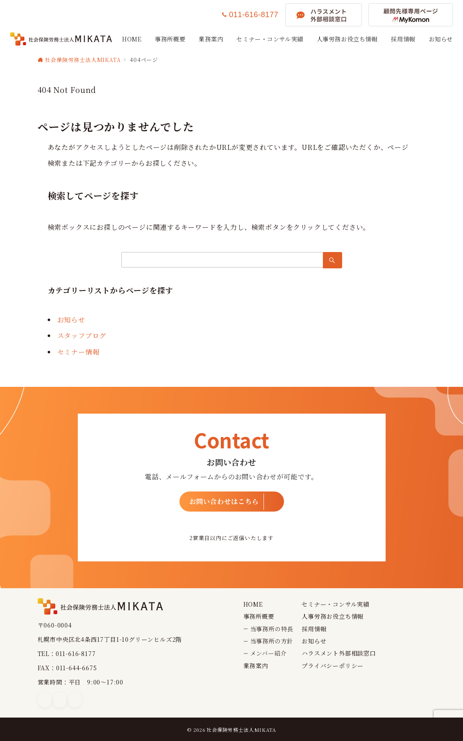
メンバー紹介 (268, 653)
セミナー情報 (78, 352)
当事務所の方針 (272, 641)
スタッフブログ (82, 335)
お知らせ (71, 319)
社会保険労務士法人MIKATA (241, 729)
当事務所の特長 (272, 629)
